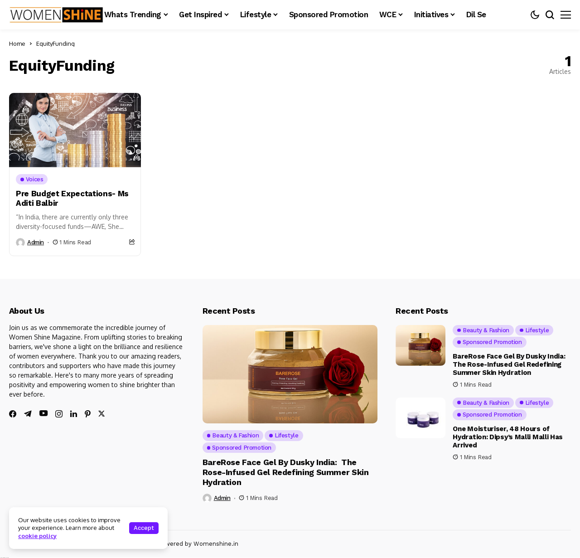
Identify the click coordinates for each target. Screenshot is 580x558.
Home (17, 43)
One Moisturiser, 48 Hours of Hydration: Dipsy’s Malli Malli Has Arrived (508, 437)
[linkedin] (73, 414)
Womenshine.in (215, 543)
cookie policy (37, 535)
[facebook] (12, 413)
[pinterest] (88, 413)
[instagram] (59, 413)
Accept (144, 527)
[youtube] (43, 414)
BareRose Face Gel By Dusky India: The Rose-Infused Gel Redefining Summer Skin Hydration (286, 471)
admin (35, 242)
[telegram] (28, 414)
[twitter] (101, 414)
